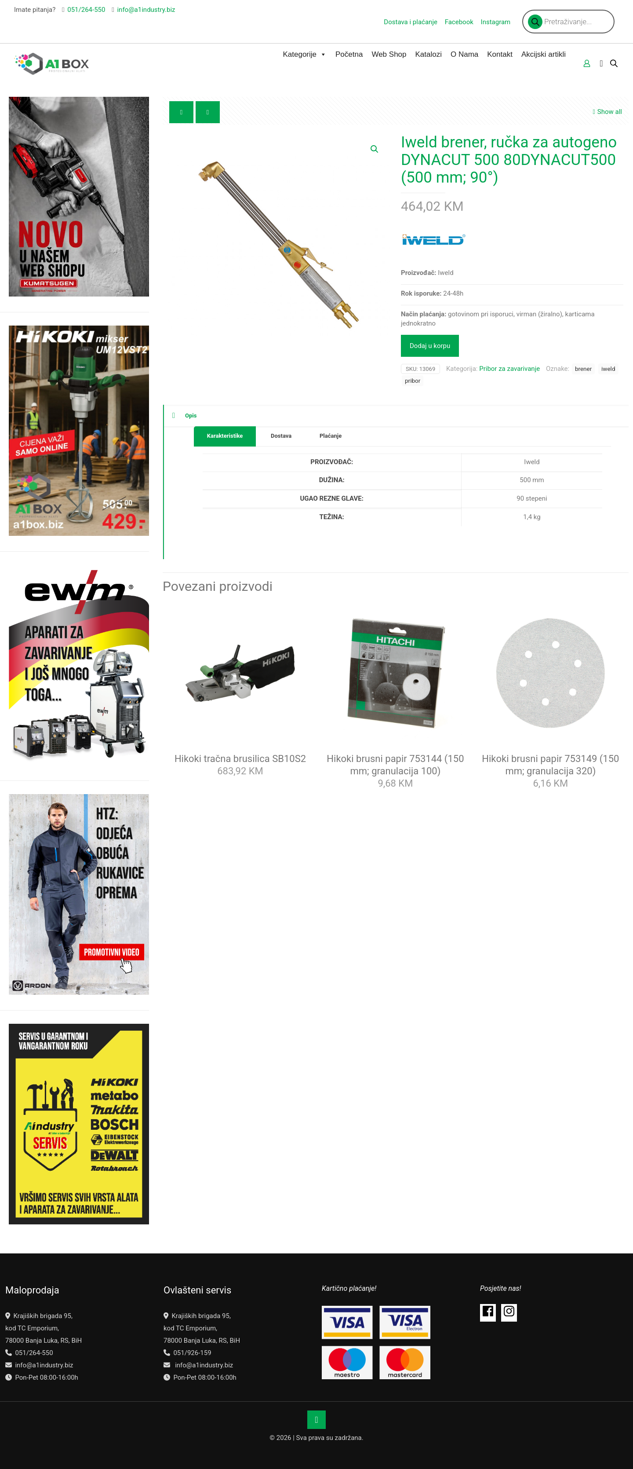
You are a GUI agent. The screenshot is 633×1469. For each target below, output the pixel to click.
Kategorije (305, 55)
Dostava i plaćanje (410, 22)
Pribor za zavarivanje (509, 369)
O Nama (464, 54)
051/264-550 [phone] (86, 10)
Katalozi (428, 54)
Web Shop (388, 54)
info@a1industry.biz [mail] (146, 10)
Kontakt (500, 54)
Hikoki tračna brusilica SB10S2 (240, 758)
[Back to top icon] (316, 1419)
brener (583, 368)
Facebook (459, 22)
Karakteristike (225, 435)
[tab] (225, 436)
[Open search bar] (614, 63)
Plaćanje (331, 435)
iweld (608, 368)
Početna (349, 54)
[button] (375, 149)
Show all (606, 112)
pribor (412, 380)
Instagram (496, 22)
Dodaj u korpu (430, 346)
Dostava (281, 435)
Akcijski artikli (543, 54)
